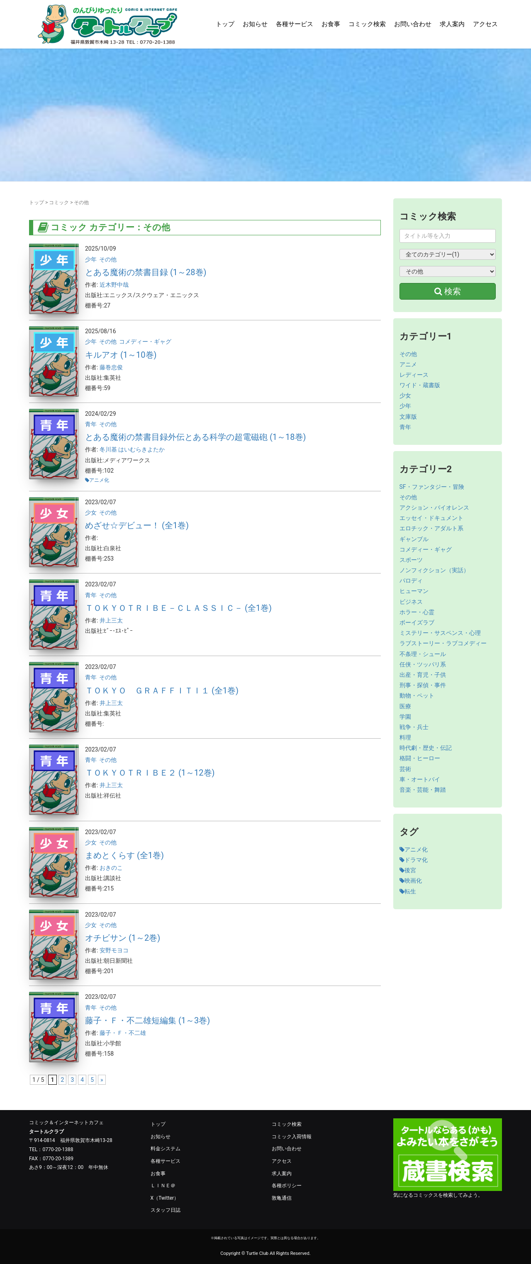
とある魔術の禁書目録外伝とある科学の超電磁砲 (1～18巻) (195, 437)
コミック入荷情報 (292, 1137)
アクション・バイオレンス (434, 507)
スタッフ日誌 (165, 1210)
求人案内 (452, 24)
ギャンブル (414, 539)
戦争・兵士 (414, 727)
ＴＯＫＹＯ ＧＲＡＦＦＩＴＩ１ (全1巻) (162, 690)
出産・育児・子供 (422, 674)
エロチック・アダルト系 (431, 528)
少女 (91, 512)
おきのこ (111, 867)
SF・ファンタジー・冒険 (431, 486)
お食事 (331, 24)
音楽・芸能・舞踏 (422, 789)
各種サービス (294, 24)
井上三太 (111, 620)
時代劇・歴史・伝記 (425, 747)
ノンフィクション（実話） (434, 570)
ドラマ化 (413, 859)
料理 (405, 737)
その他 (108, 259)
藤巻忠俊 (111, 367)
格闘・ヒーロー (419, 758)
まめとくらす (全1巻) (124, 855)
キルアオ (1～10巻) (121, 355)
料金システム (165, 1149)
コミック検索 (367, 24)
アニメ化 (99, 480)
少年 (91, 259)
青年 (91, 424)
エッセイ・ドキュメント (431, 518)
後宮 (407, 870)
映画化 (410, 880)
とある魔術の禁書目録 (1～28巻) (146, 272)
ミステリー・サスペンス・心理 (440, 633)
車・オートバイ (419, 779)
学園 (405, 716)
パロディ (411, 580)
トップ (225, 24)
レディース (414, 374)
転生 (407, 891)
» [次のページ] (101, 1079)
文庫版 (408, 416)
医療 (405, 706)
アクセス (485, 24)
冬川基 (109, 449)
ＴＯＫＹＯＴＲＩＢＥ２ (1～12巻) (150, 773)
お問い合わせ (412, 24)
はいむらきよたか (141, 449)
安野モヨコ (114, 950)
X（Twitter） (165, 1198)
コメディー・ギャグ (145, 341)
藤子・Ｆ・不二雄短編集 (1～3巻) (147, 1020)
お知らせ (255, 24)
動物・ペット (416, 695)
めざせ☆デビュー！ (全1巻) (137, 525)
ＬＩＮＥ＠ (163, 1185)
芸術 (405, 769)
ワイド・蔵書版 (419, 385)
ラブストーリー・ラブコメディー (443, 643)
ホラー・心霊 (416, 612)
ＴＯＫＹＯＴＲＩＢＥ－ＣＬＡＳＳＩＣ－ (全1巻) (178, 608)
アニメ (408, 364)
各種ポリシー (287, 1185)
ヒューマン (414, 591)
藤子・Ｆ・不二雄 (123, 1033)
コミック (59, 202)
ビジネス (411, 601)
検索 (447, 291)
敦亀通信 (282, 1198)
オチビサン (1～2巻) (122, 938)
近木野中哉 (114, 284)
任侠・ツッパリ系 (422, 664)
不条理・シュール (422, 654)
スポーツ (411, 559)
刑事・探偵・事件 (422, 685)
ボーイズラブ (416, 622)
